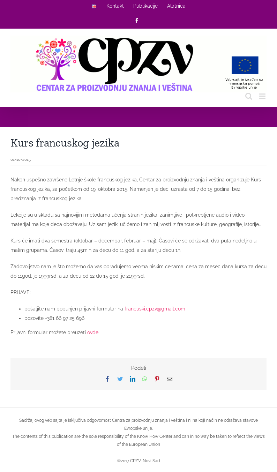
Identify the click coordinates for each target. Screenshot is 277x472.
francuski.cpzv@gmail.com (155, 309)
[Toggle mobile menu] (263, 96)
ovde (92, 332)
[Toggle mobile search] (248, 96)
